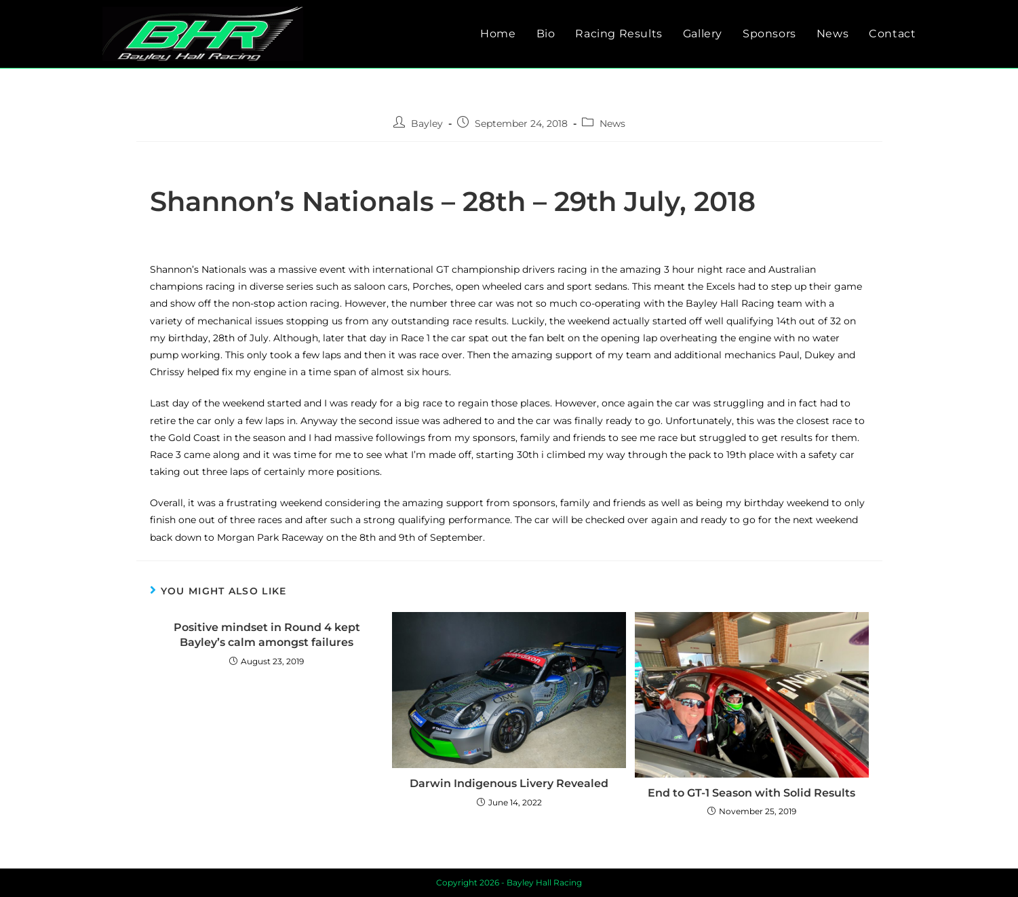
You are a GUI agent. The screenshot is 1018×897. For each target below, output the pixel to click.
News (612, 123)
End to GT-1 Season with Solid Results (751, 792)
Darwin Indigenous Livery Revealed (509, 783)
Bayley (427, 123)
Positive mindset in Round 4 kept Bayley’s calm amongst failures (267, 635)
